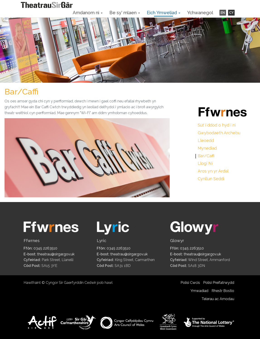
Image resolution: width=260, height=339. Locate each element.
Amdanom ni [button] (88, 12)
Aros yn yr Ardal (213, 171)
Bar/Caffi (206, 155)
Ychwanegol (200, 12)
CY (231, 12)
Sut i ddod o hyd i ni (217, 125)
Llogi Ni (205, 163)
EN (223, 12)
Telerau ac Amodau (218, 299)
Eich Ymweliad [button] (163, 12)
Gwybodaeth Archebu (219, 132)
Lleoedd (206, 140)
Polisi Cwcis (190, 282)
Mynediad (207, 148)
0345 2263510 (45, 248)
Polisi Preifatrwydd (218, 282)
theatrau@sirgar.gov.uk (56, 254)
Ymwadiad (199, 291)
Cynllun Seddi (211, 178)
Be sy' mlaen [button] (124, 12)
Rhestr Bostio (223, 291)
